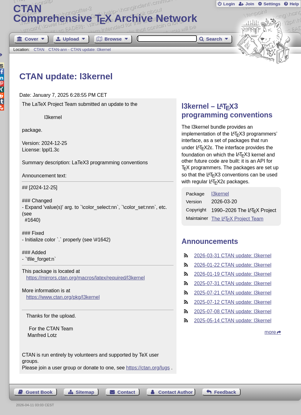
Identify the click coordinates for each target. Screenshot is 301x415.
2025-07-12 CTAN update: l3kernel (232, 302)
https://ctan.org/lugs (148, 367)
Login (229, 4)
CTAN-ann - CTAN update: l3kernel (79, 49)
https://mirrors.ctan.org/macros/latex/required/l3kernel (85, 277)
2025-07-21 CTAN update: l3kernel (232, 292)
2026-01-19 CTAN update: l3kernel (232, 274)
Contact (126, 392)
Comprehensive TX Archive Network (155, 14)
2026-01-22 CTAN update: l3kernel (232, 265)
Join (249, 4)
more (270, 332)
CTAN (39, 49)
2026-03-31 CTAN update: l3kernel (232, 255)
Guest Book (39, 392)
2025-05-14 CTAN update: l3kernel (232, 320)
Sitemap (85, 392)
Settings (271, 4)
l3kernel (220, 193)
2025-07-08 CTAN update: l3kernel (232, 311)
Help (294, 4)
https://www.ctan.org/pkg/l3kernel (63, 297)
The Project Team (237, 218)
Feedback (225, 392)
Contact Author (175, 392)
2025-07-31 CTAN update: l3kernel (232, 283)
